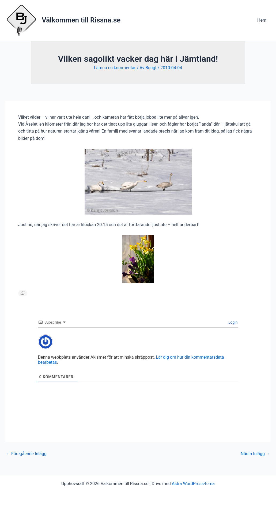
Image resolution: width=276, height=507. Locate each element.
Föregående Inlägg (26, 454)
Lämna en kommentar (115, 67)
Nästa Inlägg (255, 454)
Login (233, 322)
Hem (261, 20)
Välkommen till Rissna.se (81, 20)
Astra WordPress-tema (193, 483)
